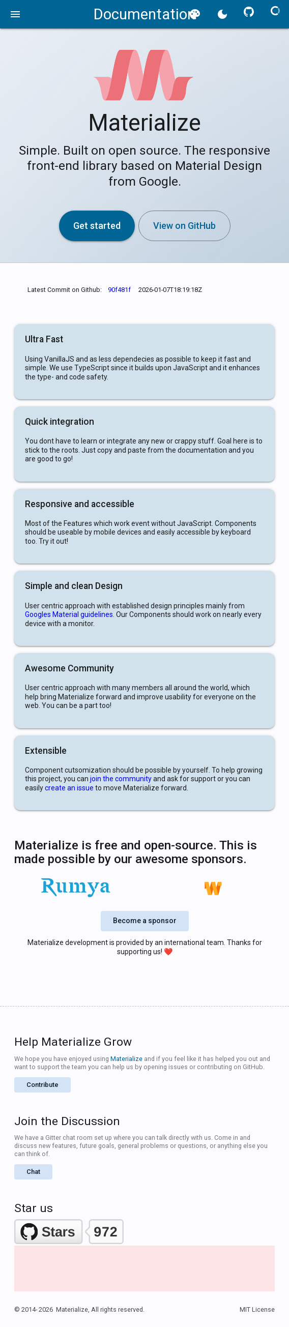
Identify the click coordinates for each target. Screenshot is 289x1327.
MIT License (257, 1309)
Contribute (42, 1084)
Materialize (126, 1059)
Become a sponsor (145, 921)
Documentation (144, 14)
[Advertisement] (144, 1284)
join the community (121, 779)
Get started (97, 225)
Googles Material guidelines (69, 614)
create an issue (69, 788)
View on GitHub (184, 225)
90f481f (119, 289)
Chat (33, 1171)
